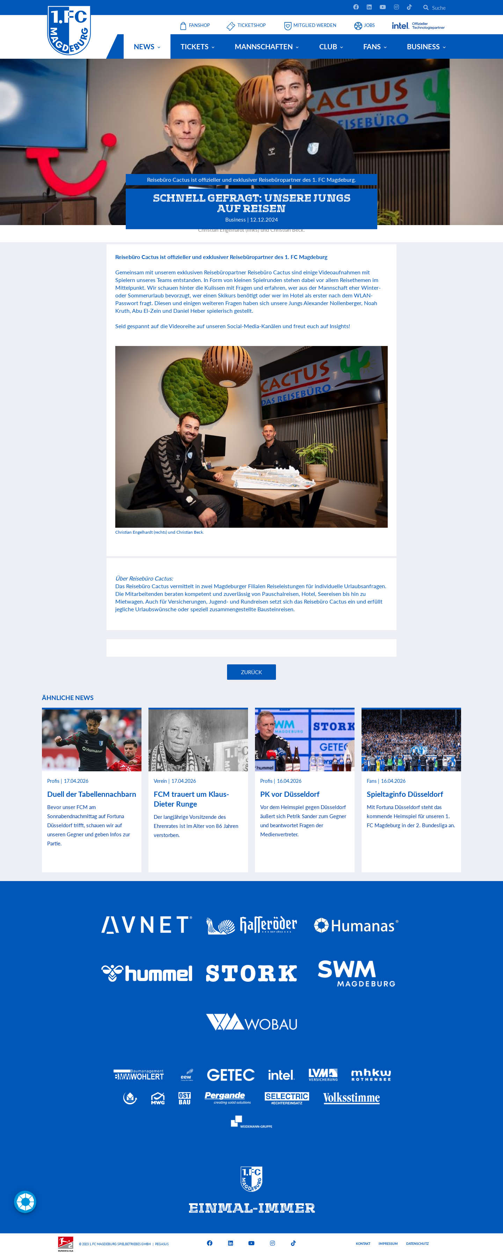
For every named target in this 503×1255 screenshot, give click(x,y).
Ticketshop (252, 25)
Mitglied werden (314, 25)
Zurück (251, 672)
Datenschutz (417, 1244)
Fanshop (199, 25)
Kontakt (363, 1244)
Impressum (388, 1244)
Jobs (369, 25)
